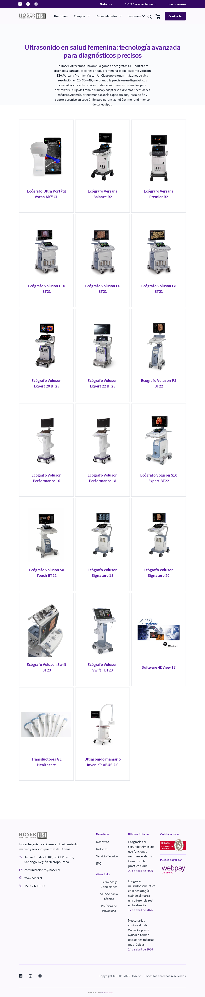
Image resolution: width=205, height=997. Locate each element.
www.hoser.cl (33, 878)
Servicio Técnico (107, 856)
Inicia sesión (177, 4)
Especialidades (109, 16)
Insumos (137, 16)
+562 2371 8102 (34, 886)
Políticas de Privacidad (109, 908)
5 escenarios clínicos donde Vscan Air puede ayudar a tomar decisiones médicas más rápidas (141, 935)
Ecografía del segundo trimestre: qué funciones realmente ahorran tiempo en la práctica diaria (141, 856)
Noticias (106, 4)
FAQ (98, 863)
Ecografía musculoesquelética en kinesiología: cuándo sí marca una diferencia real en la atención (141, 895)
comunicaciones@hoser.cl (42, 870)
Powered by (100, 992)
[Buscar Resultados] (150, 16)
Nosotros (60, 16)
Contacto (175, 16)
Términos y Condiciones (109, 884)
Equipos (82, 16)
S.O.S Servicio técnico (140, 4)
